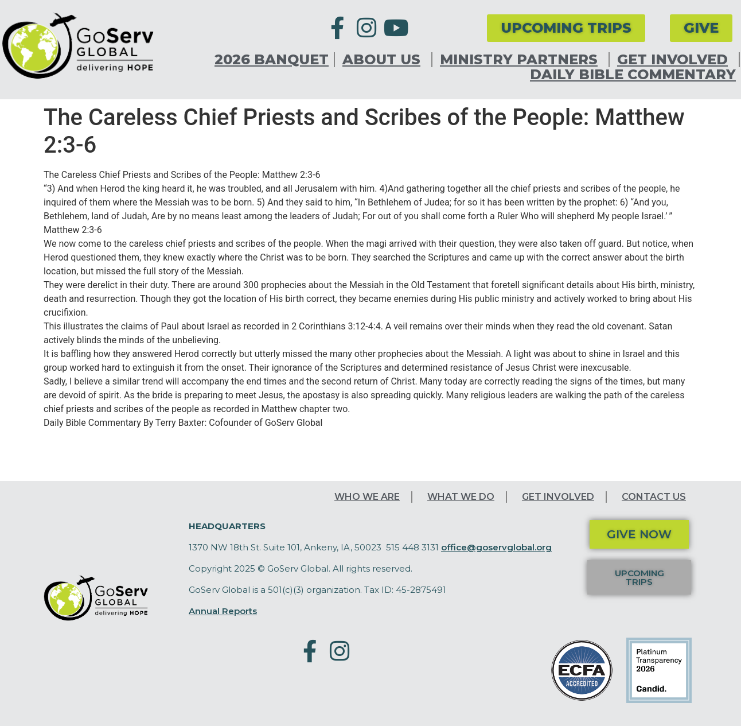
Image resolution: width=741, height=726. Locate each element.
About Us (384, 59)
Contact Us (654, 496)
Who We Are (367, 496)
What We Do (460, 496)
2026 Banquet (271, 59)
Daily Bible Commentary (633, 74)
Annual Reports (223, 610)
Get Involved (675, 59)
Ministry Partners (521, 59)
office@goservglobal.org (496, 547)
